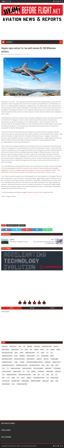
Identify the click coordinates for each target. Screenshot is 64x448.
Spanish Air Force (7, 355)
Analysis (39, 359)
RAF (31, 349)
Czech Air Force (6, 371)
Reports (56, 346)
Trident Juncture (22, 384)
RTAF (57, 381)
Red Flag (46, 359)
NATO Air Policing (7, 352)
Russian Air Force (34, 365)
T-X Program (56, 368)
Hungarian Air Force (12, 225)
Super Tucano (17, 371)
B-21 (43, 374)
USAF (20, 346)
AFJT (39, 374)
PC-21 (3, 368)
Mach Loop (45, 381)
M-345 (15, 355)
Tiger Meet (41, 371)
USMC (42, 352)
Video (21, 352)
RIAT (47, 365)
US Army (22, 362)
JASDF (57, 365)
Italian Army (54, 359)
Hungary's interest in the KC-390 (31, 192)
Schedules (47, 362)
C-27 (47, 352)
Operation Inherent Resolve (34, 362)
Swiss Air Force (27, 368)
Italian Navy (44, 355)
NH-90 (22, 377)
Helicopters (5, 349)
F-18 (47, 349)
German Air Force (7, 362)
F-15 (38, 352)
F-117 (8, 377)
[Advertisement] (32, 25)
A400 (52, 365)
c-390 (34, 374)
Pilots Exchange (38, 368)
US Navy (36, 349)
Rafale (58, 349)
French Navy (49, 371)
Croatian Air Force (39, 377)
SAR (52, 374)
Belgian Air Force (7, 359)
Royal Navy (48, 368)
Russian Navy (6, 384)
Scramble (22, 355)
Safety (42, 349)
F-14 (47, 377)
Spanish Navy (54, 377)
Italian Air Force (46, 346)
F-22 (51, 352)
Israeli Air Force (15, 368)
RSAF (47, 374)
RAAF (43, 365)
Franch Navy (25, 381)
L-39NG (16, 362)
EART (3, 377)
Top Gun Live (5, 381)
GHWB (13, 377)
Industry (22, 225)
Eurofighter (14, 349)
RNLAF (52, 355)
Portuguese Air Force (25, 374)
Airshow (29, 346)
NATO (16, 352)
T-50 (3, 374)
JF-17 (18, 377)
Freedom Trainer (35, 381)
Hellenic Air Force (19, 359)
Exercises (37, 346)
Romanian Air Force (21, 365)
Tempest (29, 377)
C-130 (28, 371)
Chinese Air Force (11, 374)
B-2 (23, 371)
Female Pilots (56, 362)
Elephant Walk (16, 381)
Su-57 (13, 384)
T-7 (8, 368)
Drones (33, 371)
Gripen (52, 349)
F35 (24, 346)
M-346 (26, 349)
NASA (52, 381)
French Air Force (30, 352)
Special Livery (31, 355)
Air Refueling (31, 359)
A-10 (38, 355)
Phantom (57, 371)
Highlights (13, 346)
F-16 (22, 349)
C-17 (56, 374)
